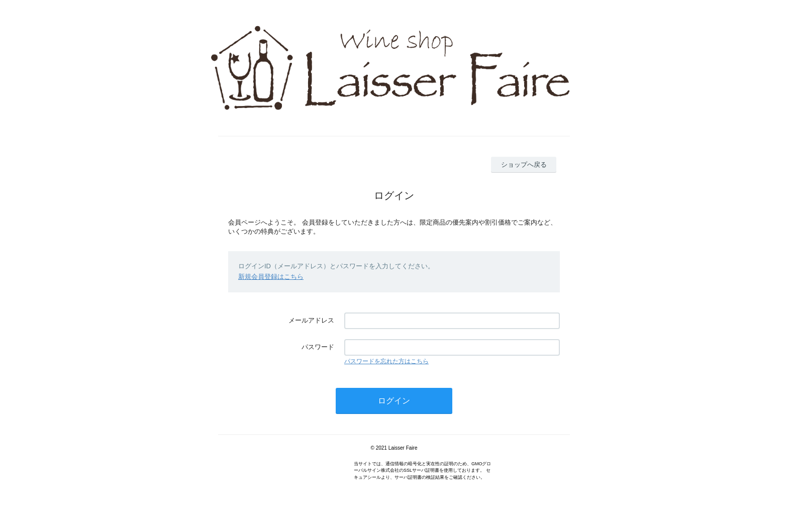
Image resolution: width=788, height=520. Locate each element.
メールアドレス (311, 320)
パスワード (318, 347)
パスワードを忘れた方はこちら (386, 361)
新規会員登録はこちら (271, 276)
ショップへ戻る (524, 164)
